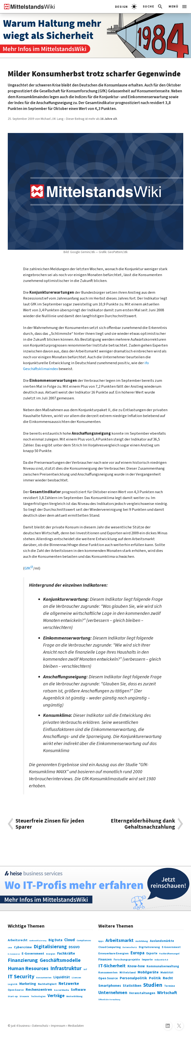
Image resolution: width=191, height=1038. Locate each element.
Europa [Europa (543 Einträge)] (137, 953)
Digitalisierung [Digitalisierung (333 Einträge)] (149, 947)
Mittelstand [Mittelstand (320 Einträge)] (127, 973)
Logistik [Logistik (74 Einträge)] (12, 984)
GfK (27, 568)
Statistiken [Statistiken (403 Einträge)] (132, 985)
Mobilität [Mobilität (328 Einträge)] (166, 973)
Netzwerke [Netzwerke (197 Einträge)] (69, 984)
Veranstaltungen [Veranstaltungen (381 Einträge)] (142, 993)
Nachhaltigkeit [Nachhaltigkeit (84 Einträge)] (47, 984)
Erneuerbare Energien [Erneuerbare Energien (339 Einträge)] (113, 953)
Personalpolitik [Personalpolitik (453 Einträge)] (133, 978)
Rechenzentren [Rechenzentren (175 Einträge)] (39, 989)
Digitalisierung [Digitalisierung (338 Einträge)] (50, 946)
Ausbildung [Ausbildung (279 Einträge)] (141, 941)
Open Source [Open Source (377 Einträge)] (108, 978)
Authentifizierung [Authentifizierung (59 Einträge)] (38, 940)
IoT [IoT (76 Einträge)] (85, 969)
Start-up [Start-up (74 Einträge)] (13, 996)
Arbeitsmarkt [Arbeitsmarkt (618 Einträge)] (119, 940)
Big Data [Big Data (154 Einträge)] (55, 940)
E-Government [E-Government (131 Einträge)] (33, 953)
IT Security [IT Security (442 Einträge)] (21, 976)
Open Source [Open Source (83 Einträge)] (16, 990)
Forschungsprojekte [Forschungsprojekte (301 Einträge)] (127, 959)
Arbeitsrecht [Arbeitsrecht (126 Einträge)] (18, 940)
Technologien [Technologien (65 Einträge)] (38, 996)
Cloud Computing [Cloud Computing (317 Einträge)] (109, 947)
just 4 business (20, 1025)
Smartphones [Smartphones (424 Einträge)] (109, 985)
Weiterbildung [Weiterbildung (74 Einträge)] (74, 996)
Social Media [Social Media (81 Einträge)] (61, 990)
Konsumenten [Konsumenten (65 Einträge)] (44, 977)
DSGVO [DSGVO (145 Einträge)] (74, 947)
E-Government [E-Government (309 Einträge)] (171, 947)
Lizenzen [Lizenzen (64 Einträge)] (76, 977)
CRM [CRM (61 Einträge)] (10, 947)
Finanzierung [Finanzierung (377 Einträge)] (23, 960)
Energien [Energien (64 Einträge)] (50, 954)
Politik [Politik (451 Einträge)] (155, 978)
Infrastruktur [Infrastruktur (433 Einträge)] (66, 968)
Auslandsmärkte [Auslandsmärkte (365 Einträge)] (162, 941)
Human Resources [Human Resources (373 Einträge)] (28, 968)
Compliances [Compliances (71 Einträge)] (84, 940)
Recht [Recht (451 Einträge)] (168, 978)
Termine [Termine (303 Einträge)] (169, 986)
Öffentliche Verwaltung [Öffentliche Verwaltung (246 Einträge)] (109, 999)
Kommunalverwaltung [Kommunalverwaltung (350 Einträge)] (163, 966)
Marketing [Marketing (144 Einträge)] (27, 983)
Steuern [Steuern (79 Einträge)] (24, 996)
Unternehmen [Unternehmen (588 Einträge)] (112, 992)
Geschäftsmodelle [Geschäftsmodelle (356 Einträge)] (60, 960)
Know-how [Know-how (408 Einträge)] (136, 966)
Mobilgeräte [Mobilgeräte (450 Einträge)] (148, 972)
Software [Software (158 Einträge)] (78, 989)
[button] (153, 6)
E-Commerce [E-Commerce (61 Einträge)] (14, 953)
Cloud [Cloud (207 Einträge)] (69, 940)
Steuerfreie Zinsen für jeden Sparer (50, 824)
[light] (126, 6)
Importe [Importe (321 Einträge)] (147, 960)
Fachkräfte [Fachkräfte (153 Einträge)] (66, 953)
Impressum (58, 1025)
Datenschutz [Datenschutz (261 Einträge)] (130, 947)
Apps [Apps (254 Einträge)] (100, 941)
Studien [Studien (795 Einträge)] (152, 985)
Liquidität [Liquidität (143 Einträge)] (61, 977)
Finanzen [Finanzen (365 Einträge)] (105, 959)
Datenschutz (40, 1025)
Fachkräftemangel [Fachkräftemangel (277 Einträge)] (169, 953)
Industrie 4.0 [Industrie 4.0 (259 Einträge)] (161, 959)
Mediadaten (76, 1025)
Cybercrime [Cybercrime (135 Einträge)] (23, 947)
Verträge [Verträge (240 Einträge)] (56, 996)
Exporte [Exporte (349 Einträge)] (151, 953)
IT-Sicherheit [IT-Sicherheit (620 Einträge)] (112, 965)
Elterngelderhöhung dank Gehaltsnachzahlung (143, 824)
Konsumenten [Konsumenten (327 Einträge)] (108, 973)
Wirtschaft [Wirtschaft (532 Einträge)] (167, 993)
